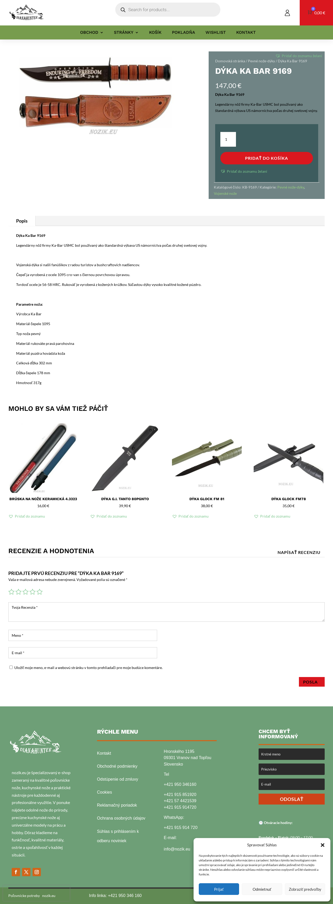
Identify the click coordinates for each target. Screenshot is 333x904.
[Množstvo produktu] (228, 139)
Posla (312, 681)
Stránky (123, 32)
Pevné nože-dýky (261, 61)
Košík (155, 32)
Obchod (89, 32)
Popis (22, 221)
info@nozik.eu (177, 849)
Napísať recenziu (299, 552)
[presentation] (36, 893)
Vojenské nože (225, 193)
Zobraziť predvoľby (305, 889)
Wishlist (216, 32)
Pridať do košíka (266, 158)
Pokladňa (183, 32)
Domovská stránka (230, 61)
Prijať (219, 889)
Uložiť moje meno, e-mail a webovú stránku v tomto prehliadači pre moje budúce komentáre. (88, 667)
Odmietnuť (262, 889)
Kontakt (246, 32)
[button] (322, 845)
